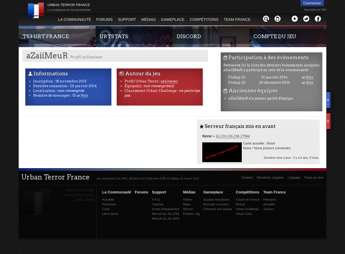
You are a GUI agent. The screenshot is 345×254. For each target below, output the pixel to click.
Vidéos (188, 199)
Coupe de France (247, 199)
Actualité (108, 199)
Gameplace (172, 19)
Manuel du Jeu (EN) (165, 218)
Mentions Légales (270, 178)
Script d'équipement (165, 209)
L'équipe (294, 178)
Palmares (269, 199)
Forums (104, 19)
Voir (84, 95)
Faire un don (314, 178)
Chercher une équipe (217, 209)
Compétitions (204, 19)
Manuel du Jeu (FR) (165, 213)
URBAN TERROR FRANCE (69, 7)
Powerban (109, 204)
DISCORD (188, 36)
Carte (106, 209)
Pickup (240, 204)
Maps (187, 204)
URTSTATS (114, 36)
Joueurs (268, 209)
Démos (188, 209)
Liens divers (110, 213)
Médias (148, 19)
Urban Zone (244, 213)
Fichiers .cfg (191, 213)
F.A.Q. (156, 199)
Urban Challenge (247, 209)
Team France (237, 19)
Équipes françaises (216, 199)
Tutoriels (158, 204)
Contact (247, 178)
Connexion (312, 3)
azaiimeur (169, 81)
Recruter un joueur (216, 204)
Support (127, 19)
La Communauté (74, 19)
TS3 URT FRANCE (46, 36)
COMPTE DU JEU (274, 36)
